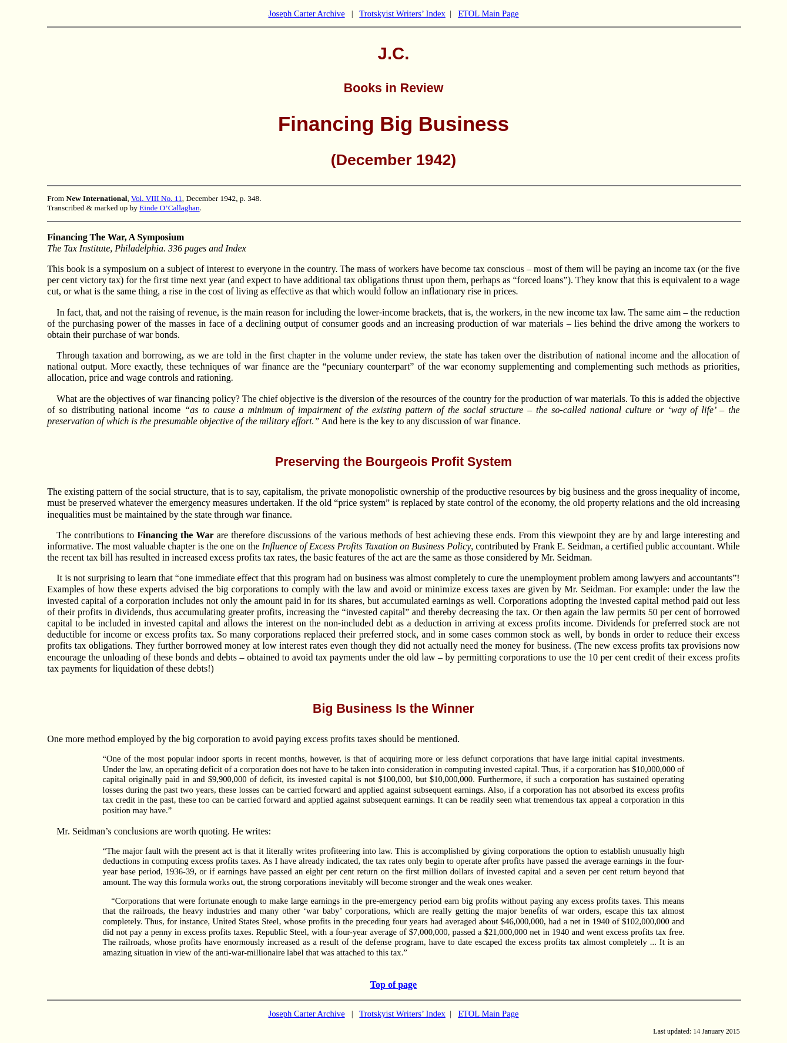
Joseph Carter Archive (306, 13)
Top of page (393, 985)
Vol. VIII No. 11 (156, 198)
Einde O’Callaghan (169, 207)
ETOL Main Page (488, 13)
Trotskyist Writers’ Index (402, 13)
